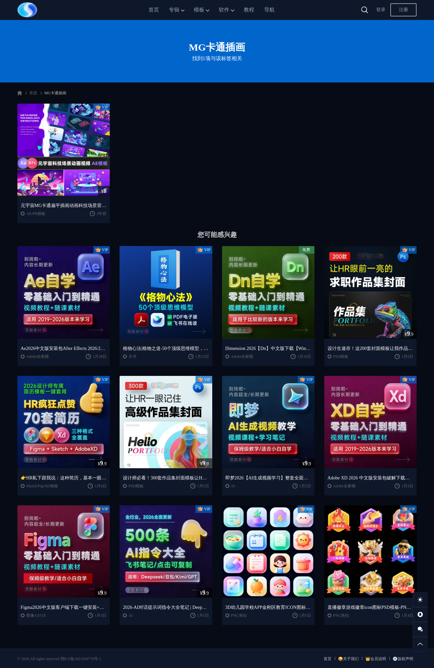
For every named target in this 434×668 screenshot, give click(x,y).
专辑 (174, 9)
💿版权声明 (403, 658)
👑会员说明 (375, 658)
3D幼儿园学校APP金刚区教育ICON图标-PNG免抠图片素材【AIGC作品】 (268, 607)
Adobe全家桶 (37, 356)
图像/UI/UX (36, 615)
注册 (403, 9)
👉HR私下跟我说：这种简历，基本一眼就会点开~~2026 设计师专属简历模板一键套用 (63, 477)
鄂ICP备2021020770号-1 (81, 658)
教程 (249, 9)
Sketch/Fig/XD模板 (42, 486)
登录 (380, 9)
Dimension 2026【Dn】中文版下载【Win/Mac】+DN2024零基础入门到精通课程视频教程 (268, 348)
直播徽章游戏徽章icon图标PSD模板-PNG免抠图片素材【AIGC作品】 (370, 607)
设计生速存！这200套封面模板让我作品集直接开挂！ (370, 348)
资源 (33, 93)
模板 (199, 9)
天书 (132, 356)
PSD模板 (340, 356)
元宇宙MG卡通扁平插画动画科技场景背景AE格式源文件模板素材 (63, 205)
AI (233, 486)
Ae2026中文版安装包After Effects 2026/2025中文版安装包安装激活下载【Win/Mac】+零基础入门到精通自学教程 (63, 348)
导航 (269, 9)
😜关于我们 (348, 658)
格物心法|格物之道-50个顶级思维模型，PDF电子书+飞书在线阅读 (166, 348)
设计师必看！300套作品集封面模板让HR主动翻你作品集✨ (166, 477)
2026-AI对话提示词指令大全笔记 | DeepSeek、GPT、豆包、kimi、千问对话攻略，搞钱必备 (166, 607)
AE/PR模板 (35, 213)
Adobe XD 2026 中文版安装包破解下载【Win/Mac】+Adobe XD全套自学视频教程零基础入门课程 (370, 477)
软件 (224, 9)
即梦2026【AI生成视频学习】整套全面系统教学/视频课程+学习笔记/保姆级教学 (268, 477)
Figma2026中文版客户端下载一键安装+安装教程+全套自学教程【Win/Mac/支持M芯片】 (63, 607)
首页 (153, 9)
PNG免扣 (239, 615)
